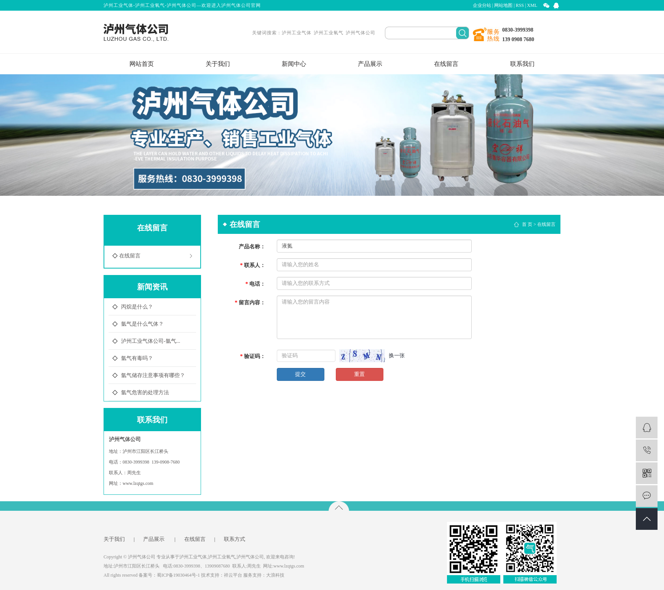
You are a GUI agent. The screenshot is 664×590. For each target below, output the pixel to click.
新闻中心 (294, 64)
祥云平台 (233, 575)
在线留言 (446, 64)
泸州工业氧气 (328, 32)
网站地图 (503, 5)
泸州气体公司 (360, 32)
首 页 (527, 224)
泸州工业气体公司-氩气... (150, 341)
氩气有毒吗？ (137, 358)
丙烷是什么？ (137, 307)
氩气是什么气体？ (142, 324)
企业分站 (482, 5)
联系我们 (522, 64)
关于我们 (218, 64)
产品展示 (370, 64)
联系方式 (234, 539)
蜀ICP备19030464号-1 (178, 575)
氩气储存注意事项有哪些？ (153, 375)
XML (532, 5)
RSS (520, 5)
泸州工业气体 (296, 32)
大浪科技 (275, 575)
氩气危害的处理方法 (145, 392)
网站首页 (141, 64)
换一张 (397, 355)
